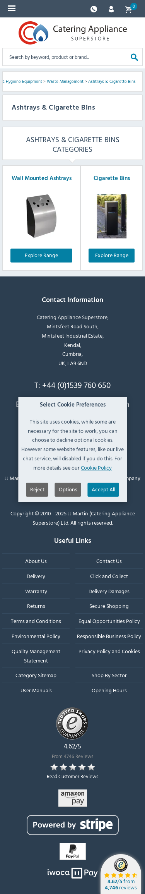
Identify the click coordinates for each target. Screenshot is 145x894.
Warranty (36, 591)
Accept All (103, 507)
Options (68, 507)
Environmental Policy (36, 636)
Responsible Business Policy (109, 636)
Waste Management (65, 81)
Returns (36, 606)
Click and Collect (109, 576)
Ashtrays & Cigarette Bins (112, 81)
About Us (36, 561)
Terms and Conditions (36, 621)
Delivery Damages (109, 591)
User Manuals (36, 690)
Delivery (36, 576)
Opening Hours (109, 690)
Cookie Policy (96, 486)
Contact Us (109, 561)
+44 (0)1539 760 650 (76, 385)
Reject (37, 507)
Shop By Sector (109, 675)
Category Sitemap (35, 675)
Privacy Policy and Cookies (109, 651)
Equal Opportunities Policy (109, 621)
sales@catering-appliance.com (76, 404)
